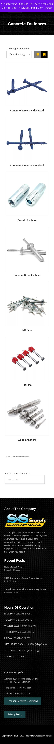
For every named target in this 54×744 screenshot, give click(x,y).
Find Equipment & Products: (18, 473)
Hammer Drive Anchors (27, 275)
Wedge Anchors (27, 439)
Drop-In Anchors (27, 220)
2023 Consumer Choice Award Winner (23, 577)
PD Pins (27, 384)
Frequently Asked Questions (23, 701)
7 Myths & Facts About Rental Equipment (26, 589)
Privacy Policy (15, 714)
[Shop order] (19, 54)
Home (7, 456)
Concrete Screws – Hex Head (27, 165)
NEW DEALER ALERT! (14, 566)
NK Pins (27, 330)
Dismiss (48, 8)
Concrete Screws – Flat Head (27, 110)
